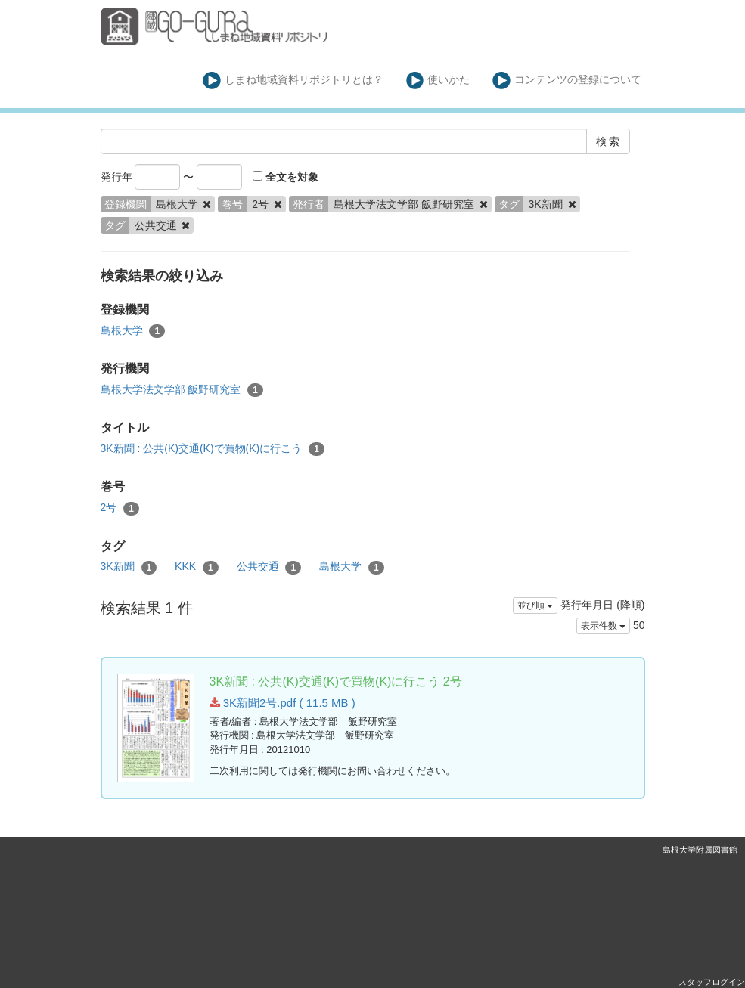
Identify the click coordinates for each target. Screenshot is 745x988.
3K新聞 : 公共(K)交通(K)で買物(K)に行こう (212, 449)
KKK (197, 567)
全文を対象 (285, 177)
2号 (120, 508)
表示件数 (603, 626)
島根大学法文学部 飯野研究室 (182, 390)
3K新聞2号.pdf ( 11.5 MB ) (282, 702)
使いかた (438, 80)
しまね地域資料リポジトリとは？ (293, 80)
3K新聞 (129, 567)
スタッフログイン (711, 981)
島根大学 (133, 331)
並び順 (535, 605)
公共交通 (269, 567)
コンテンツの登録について (566, 80)
